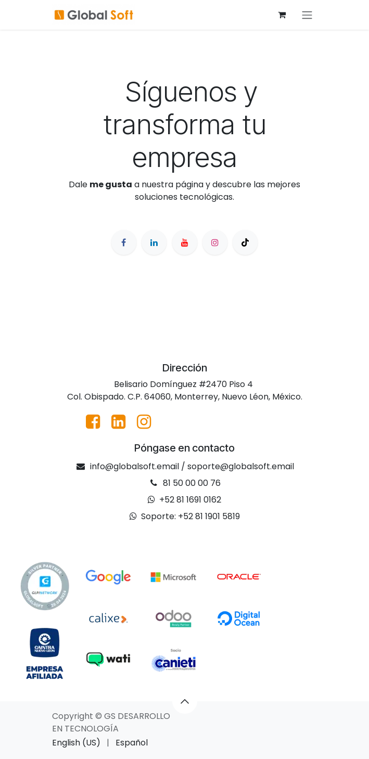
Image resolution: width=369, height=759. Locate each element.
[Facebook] (123, 242)
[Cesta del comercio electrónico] (282, 14)
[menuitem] (76, 743)
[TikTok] (245, 242)
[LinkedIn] (154, 242)
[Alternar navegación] (307, 14)
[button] (184, 701)
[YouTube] (184, 242)
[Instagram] (214, 242)
